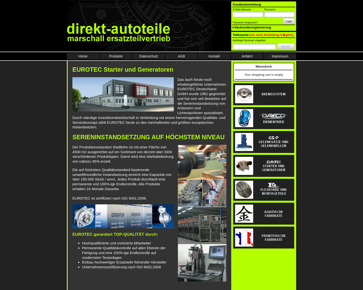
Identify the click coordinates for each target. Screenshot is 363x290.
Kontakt (214, 56)
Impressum (280, 56)
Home (82, 56)
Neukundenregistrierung (253, 27)
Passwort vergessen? (245, 22)
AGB (181, 56)
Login (289, 21)
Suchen (285, 46)
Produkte (116, 56)
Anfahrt (247, 56)
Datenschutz (148, 56)
